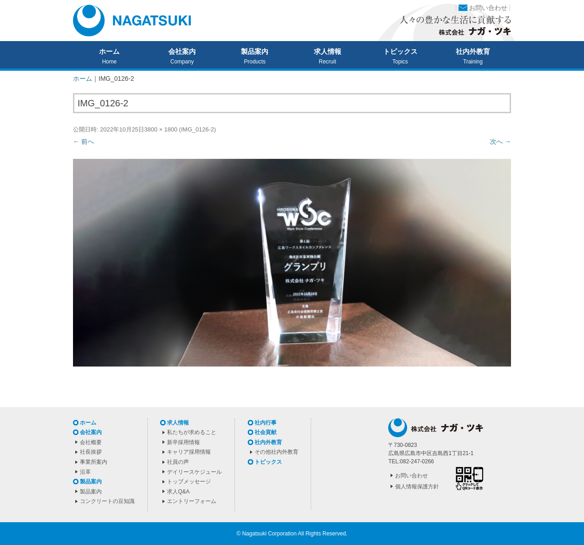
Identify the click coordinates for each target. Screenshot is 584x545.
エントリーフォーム (191, 501)
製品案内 (254, 51)
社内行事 (265, 422)
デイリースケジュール (194, 472)
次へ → (500, 141)
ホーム (109, 51)
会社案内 (182, 51)
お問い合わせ (488, 8)
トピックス (400, 51)
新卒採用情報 (183, 442)
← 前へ (83, 141)
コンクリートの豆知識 (107, 501)
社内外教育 (473, 51)
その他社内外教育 (276, 452)
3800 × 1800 (160, 129)
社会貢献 (265, 432)
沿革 (85, 472)
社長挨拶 (91, 452)
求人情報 (327, 51)
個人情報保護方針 (417, 486)
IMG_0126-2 (197, 129)
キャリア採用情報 (189, 452)
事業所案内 (93, 462)
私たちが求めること (191, 432)
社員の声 (178, 462)
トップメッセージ (189, 481)
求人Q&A (178, 491)
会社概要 (91, 442)
